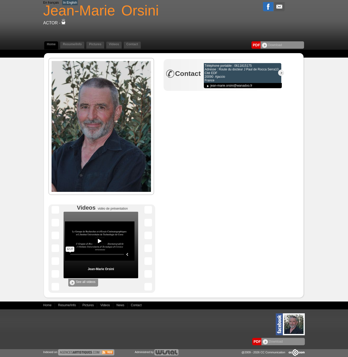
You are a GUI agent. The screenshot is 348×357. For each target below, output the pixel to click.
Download (272, 45)
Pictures (95, 44)
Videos (114, 44)
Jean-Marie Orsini (101, 269)
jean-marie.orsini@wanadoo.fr (231, 85)
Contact (132, 44)
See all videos (83, 282)
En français (51, 2)
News (120, 305)
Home (51, 44)
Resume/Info (72, 44)
